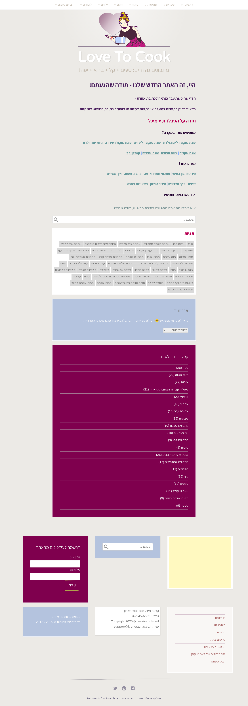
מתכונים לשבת (179, 426)
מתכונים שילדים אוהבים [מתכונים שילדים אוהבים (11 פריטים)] (121, 263)
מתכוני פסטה (133, 174)
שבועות (183, 418)
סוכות (184, 448)
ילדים (104, 5)
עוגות (135, 5)
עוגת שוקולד (180, 491)
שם (75, 557)
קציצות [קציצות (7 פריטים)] (77, 276)
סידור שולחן (158, 184)
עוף (186, 476)
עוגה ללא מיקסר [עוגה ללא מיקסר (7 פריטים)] (78, 263)
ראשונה (188, 5)
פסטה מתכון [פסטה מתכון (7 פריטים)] (141, 270)
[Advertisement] (200, 562)
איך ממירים (114, 174)
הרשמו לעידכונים (214, 647)
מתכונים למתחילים (176, 462)
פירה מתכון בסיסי (184, 174)
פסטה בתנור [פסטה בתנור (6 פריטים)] (159, 270)
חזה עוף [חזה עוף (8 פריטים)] (188, 250)
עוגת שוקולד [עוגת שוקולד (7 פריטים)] (186, 270)
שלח (72, 585)
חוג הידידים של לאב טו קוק (208, 654)
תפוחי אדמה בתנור (176, 498)
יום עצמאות (181, 433)
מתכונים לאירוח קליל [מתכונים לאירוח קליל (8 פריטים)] (110, 257)
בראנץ (184, 397)
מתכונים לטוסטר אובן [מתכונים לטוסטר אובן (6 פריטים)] (82, 257)
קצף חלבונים (177, 184)
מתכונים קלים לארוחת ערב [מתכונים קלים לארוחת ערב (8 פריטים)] (154, 263)
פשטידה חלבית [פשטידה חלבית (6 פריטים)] (87, 270)
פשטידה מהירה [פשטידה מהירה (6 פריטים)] (184, 276)
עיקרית (170, 5)
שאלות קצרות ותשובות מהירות (169, 389)
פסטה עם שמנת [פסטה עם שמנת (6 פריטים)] (121, 270)
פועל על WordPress (150, 698)
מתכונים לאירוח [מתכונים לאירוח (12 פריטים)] (135, 257)
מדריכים (183, 469)
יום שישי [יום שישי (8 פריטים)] (129, 250)
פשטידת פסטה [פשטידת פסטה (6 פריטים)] (142, 276)
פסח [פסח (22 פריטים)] (173, 270)
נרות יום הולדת (93, 143)
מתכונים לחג (180, 440)
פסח (185, 368)
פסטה (184, 506)
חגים (120, 5)
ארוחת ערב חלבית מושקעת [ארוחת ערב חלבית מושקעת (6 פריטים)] (100, 244)
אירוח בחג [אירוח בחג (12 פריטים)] (178, 244)
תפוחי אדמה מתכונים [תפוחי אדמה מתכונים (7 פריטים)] (180, 289)
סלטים (184, 484)
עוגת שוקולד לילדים (147, 143)
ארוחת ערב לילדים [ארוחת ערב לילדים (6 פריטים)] (70, 244)
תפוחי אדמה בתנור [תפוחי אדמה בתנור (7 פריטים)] (83, 283)
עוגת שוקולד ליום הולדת (179, 143)
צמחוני (184, 404)
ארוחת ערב (181, 411)
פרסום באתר (217, 640)
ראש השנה (181, 375)
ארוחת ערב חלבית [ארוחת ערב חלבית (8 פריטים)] (129, 244)
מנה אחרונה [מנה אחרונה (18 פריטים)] (186, 257)
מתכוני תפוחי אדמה (157, 174)
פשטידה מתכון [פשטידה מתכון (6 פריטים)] (163, 276)
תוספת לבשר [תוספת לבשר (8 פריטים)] (155, 283)
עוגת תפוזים (169, 153)
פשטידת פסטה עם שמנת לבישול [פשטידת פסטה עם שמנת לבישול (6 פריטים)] (112, 276)
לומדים (87, 5)
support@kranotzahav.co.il (132, 627)
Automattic (93, 698)
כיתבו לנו (219, 625)
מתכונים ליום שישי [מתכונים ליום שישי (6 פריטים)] (183, 263)
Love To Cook (124, 57)
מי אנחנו (220, 618)
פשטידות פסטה (137, 184)
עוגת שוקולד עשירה (118, 143)
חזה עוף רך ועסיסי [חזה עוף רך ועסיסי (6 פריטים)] (147, 250)
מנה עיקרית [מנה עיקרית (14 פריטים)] (169, 257)
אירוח (184, 382)
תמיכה (221, 632)
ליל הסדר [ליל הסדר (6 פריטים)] (116, 250)
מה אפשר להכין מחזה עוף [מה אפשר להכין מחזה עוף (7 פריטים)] (73, 250)
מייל (75, 569)
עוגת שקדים (188, 153)
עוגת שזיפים (150, 153)
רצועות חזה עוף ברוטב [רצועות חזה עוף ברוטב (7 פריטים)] (180, 283)
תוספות (152, 5)
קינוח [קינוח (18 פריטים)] (87, 276)
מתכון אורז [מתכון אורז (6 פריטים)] (153, 257)
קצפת (192, 184)
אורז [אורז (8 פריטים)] (190, 244)
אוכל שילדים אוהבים (175, 455)
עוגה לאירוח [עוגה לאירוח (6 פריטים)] (98, 263)
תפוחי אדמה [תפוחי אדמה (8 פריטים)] (104, 283)
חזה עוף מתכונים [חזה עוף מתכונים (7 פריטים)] (170, 250)
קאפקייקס (133, 153)
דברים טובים (66, 5)
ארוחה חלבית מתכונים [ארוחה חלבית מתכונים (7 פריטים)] (156, 244)
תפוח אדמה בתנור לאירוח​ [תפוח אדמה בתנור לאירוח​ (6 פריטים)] (130, 283)
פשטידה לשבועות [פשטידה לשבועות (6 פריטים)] (65, 270)
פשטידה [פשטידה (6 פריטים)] (104, 270)
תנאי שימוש (218, 661)
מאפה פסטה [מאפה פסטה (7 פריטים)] (99, 250)
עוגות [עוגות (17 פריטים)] (63, 263)
